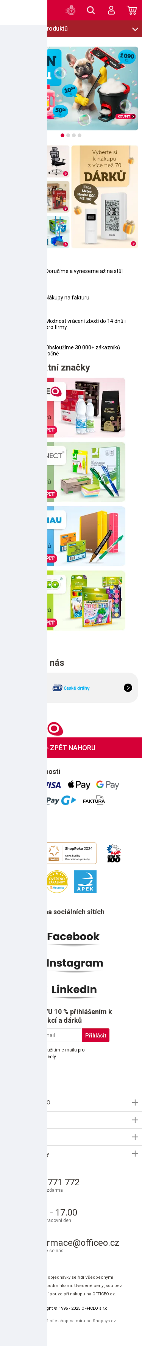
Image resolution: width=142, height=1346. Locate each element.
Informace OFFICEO (27, 1102)
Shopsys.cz (104, 1320)
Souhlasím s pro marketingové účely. (49, 1053)
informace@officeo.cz (75, 1242)
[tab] (62, 135)
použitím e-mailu (59, 1050)
